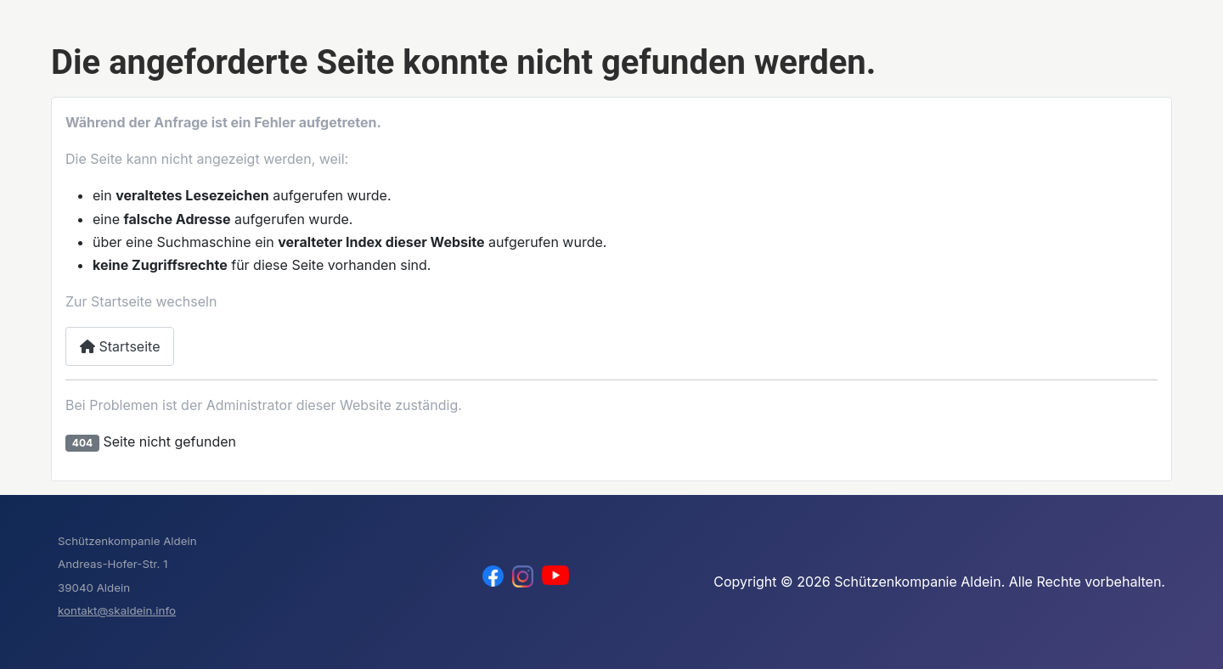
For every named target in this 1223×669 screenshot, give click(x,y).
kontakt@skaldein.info (117, 610)
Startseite (120, 346)
